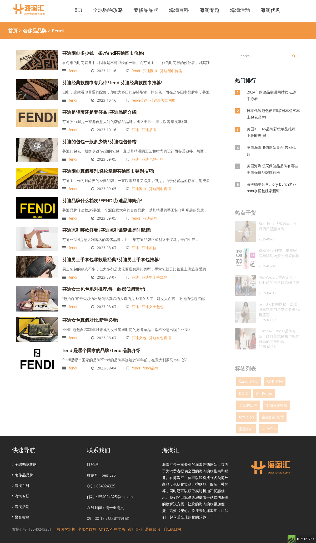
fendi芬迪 (140, 99)
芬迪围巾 (150, 70)
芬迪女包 (139, 333)
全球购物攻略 (24, 464)
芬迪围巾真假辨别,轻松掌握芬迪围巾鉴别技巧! (105, 168)
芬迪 (136, 128)
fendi (73, 70)
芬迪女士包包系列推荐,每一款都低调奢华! (101, 285)
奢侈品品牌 (35, 30)
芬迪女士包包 (153, 302)
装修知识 (152, 529)
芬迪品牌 (149, 128)
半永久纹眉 (87, 529)
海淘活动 (20, 506)
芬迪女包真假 (161, 333)
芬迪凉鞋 (149, 243)
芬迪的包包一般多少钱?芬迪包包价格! (97, 139)
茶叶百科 (135, 529)
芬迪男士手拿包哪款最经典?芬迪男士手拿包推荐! (108, 256)
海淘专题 (20, 495)
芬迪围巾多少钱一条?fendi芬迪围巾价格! (100, 53)
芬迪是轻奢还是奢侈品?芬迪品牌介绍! (97, 110)
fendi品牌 (151, 363)
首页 (78, 10)
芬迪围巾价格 (172, 70)
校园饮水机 (66, 529)
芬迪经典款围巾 (164, 99)
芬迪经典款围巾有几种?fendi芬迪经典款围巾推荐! (109, 82)
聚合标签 (20, 517)
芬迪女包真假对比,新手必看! (88, 316)
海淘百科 (20, 485)
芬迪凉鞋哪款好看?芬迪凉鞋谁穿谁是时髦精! (104, 226)
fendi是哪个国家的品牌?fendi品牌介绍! (100, 346)
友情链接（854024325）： (34, 529)
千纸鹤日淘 (172, 529)
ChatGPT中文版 (112, 529)
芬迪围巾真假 (161, 186)
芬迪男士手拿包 (155, 273)
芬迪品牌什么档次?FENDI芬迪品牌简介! (99, 197)
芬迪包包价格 (153, 157)
